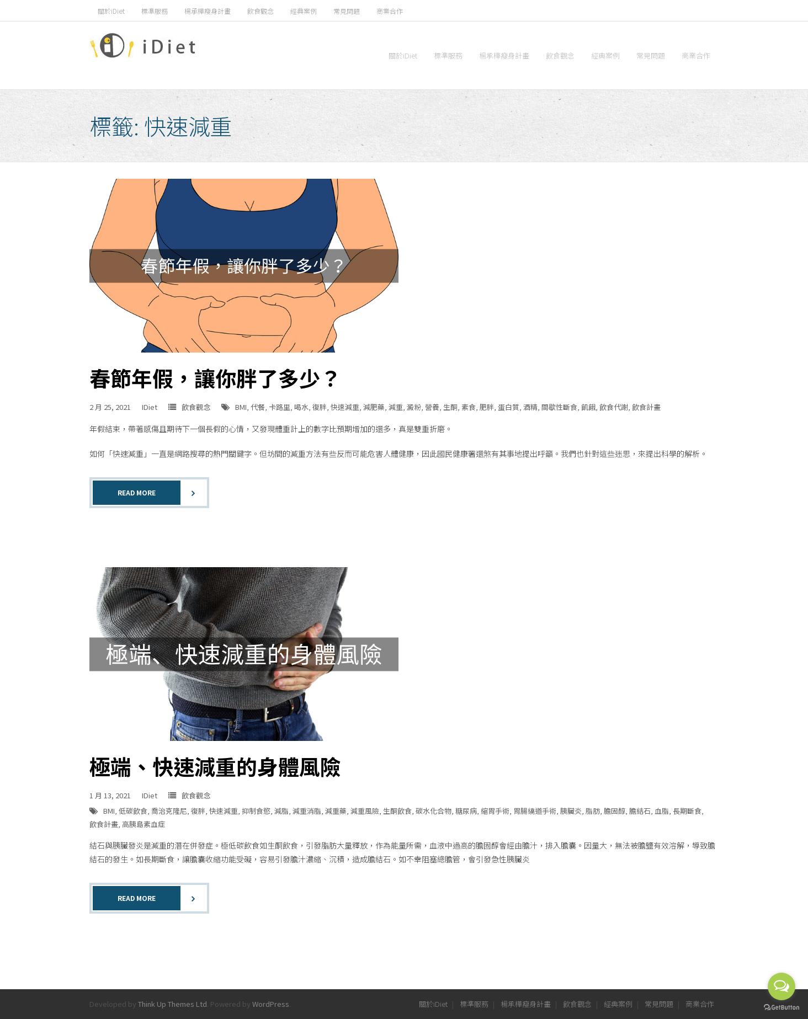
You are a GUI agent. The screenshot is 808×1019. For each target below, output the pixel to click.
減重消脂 (307, 810)
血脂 (662, 810)
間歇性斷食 (559, 407)
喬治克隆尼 (169, 810)
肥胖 (487, 407)
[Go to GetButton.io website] (781, 1007)
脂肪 (593, 810)
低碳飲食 (133, 810)
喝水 (301, 407)
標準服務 (154, 10)
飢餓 (588, 407)
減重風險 (364, 810)
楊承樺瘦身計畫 (207, 10)
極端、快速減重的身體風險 (215, 766)
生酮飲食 (397, 810)
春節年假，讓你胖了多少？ (215, 377)
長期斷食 (687, 810)
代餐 (258, 407)
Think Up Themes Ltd (172, 1004)
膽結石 (640, 810)
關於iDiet (111, 10)
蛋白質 (508, 407)
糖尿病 (466, 810)
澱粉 (414, 407)
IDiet (149, 407)
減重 (396, 407)
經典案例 (303, 10)
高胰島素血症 (143, 824)
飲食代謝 (613, 407)
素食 (468, 407)
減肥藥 (374, 407)
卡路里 (279, 407)
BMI (241, 407)
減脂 (281, 810)
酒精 (530, 407)
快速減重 (345, 407)
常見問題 (346, 10)
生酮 (450, 407)
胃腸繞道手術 (534, 810)
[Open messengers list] (781, 986)
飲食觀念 (260, 10)
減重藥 (336, 810)
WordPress (270, 1004)
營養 (432, 407)
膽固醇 (614, 810)
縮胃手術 (495, 810)
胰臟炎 (571, 810)
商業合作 (389, 10)
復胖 (319, 407)
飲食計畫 (646, 407)
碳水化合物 (433, 810)
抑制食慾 (256, 810)
